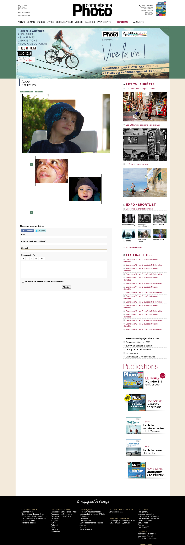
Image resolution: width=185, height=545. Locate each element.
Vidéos (79, 22)
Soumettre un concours (146, 502)
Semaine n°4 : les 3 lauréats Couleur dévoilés (143, 272)
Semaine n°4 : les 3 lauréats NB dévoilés (141, 275)
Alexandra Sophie (145, 238)
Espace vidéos (85, 493)
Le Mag (31, 22)
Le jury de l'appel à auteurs (137, 315)
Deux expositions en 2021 (137, 309)
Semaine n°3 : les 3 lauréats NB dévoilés (141, 270)
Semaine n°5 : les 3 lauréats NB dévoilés (141, 281)
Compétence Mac (115, 476)
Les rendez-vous (143, 485)
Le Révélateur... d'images (146, 480)
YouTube (54, 493)
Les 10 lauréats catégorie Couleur (138, 89)
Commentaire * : (28, 207)
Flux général (142, 476)
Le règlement (131, 318)
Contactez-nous (27, 485)
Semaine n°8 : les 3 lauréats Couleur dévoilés (143, 295)
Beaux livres (142, 487)
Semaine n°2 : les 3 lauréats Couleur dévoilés (143, 261)
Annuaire (138, 22)
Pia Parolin (126, 239)
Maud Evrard (158, 238)
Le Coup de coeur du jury (135, 163)
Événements (104, 22)
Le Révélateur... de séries (147, 482)
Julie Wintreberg (128, 223)
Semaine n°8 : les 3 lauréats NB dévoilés (141, 297)
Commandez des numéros (31, 478)
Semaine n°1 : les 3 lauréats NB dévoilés (141, 258)
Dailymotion (55, 496)
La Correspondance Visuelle (89, 487)
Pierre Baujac (158, 223)
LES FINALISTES (142, 251)
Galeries (90, 22)
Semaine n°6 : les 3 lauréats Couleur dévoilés (143, 283)
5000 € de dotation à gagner (138, 312)
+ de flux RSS (142, 491)
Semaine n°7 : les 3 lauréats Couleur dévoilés (143, 289)
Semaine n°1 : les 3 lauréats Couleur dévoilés (143, 256)
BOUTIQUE (122, 22)
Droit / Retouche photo (145, 517)
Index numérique (147, 10)
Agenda (82, 489)
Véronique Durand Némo (143, 224)
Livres (50, 22)
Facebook (24, 5)
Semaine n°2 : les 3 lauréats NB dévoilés (141, 264)
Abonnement (142, 513)
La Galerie (83, 482)
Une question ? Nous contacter (139, 321)
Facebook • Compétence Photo (61, 476)
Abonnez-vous (27, 476)
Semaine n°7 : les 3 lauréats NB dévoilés (141, 292)
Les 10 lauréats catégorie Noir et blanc (140, 124)
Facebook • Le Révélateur (60, 478)
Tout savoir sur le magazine (89, 476)
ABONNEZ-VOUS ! (146, 5)
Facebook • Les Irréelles (59, 480)
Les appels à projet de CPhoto (90, 478)
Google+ (54, 485)
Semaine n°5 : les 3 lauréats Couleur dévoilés (143, 278)
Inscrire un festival (144, 500)
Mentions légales (27, 487)
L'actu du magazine (144, 478)
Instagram (24, 9)
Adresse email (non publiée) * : (34, 193)
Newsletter (149, 12)
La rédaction (142, 515)
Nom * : (24, 186)
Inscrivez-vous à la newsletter (32, 482)
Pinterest (54, 489)
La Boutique (148, 9)
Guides (41, 22)
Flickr (52, 491)
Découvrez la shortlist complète (137, 207)
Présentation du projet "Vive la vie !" (141, 305)
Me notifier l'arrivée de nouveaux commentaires (44, 234)
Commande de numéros (146, 511)
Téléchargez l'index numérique (32, 480)
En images (83, 480)
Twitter (23, 7)
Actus (21, 22)
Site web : (25, 200)
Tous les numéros (146, 7)
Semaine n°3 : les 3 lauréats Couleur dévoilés (143, 267)
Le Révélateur (64, 22)
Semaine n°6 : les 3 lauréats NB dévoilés (141, 286)
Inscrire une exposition (145, 498)
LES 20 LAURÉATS (143, 84)
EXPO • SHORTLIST (144, 203)
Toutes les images (132, 244)
